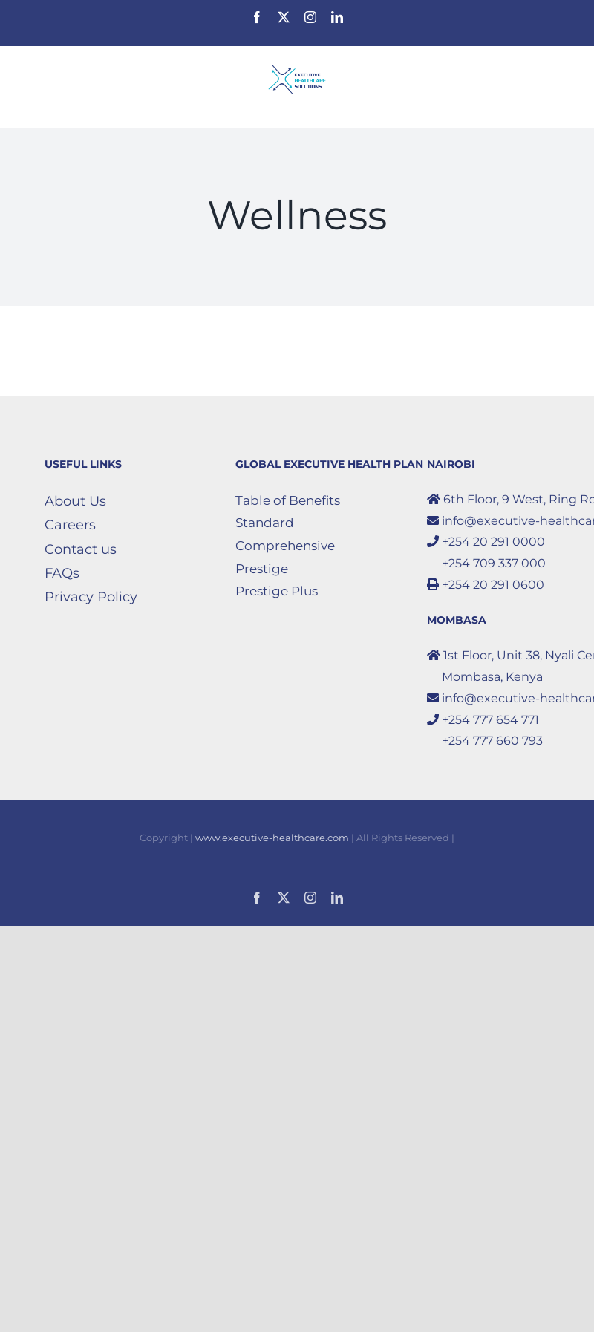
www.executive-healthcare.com (272, 837)
